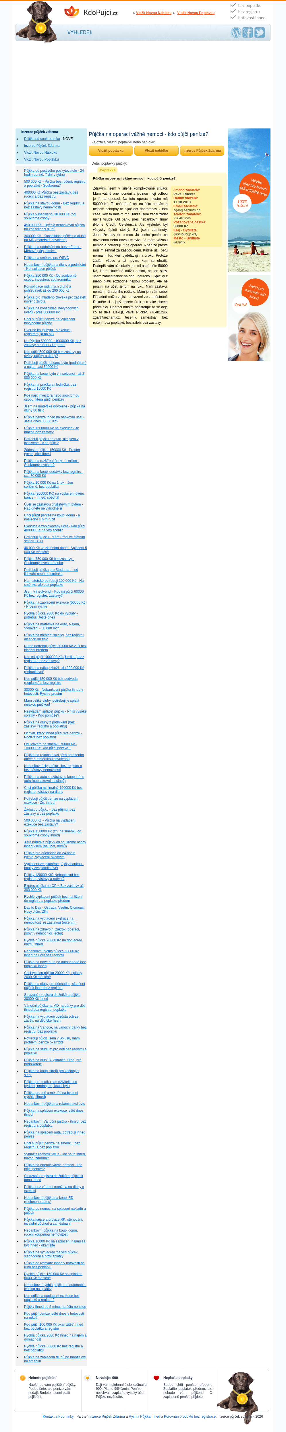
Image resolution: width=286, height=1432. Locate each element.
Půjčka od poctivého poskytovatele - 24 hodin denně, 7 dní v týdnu (54, 173)
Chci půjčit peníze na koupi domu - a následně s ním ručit (52, 517)
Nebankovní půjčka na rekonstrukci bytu (54, 1104)
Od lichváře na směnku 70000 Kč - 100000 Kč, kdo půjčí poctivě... (50, 746)
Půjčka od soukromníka (42, 139)
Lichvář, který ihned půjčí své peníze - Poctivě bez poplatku (53, 735)
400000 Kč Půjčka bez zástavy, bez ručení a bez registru (51, 194)
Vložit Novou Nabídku (153, 13)
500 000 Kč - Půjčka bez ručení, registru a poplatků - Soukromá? (54, 184)
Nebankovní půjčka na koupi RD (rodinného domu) (48, 1200)
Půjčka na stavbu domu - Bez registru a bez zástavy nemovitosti (54, 205)
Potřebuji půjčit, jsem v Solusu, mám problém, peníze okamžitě (52, 1040)
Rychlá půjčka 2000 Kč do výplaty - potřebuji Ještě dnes (51, 615)
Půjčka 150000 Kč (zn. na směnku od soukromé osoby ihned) (52, 833)
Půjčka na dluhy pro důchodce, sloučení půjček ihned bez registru (54, 986)
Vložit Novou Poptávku (195, 13)
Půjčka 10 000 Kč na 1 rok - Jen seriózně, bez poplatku (48, 485)
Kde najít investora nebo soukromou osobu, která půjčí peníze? (51, 397)
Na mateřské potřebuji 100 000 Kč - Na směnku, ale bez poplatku (54, 583)
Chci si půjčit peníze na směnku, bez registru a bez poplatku (52, 1145)
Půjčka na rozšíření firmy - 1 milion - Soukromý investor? (51, 463)
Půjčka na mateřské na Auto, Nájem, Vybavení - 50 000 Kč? (52, 626)
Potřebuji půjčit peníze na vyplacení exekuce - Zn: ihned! (51, 801)
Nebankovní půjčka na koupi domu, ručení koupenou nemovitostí (51, 1232)
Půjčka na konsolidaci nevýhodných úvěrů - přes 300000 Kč (51, 310)
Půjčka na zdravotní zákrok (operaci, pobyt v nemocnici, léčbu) (52, 931)
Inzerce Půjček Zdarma (41, 146)
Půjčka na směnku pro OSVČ (46, 258)
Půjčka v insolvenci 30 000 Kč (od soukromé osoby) (50, 216)
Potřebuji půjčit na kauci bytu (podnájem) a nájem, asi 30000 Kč (55, 365)
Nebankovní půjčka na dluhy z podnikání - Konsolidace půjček (55, 267)
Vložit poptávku (111, 151)
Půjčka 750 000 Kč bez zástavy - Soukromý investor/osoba (49, 561)
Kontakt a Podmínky (58, 1417)
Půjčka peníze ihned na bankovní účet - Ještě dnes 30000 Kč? (54, 419)
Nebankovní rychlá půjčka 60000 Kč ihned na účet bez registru (51, 953)
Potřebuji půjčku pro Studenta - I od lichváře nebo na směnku (51, 572)
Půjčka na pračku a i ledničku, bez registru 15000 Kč (50, 387)
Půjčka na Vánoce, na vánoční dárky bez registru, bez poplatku (55, 1029)
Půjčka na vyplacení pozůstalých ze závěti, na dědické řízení (51, 1019)
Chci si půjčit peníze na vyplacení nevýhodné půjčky (49, 321)
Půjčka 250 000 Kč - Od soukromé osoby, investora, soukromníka (50, 278)
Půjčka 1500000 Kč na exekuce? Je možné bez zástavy (51, 430)
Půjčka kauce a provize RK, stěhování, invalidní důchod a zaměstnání (53, 1222)
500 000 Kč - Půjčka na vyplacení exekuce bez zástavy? (49, 822)
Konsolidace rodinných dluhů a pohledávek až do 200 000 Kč (47, 288)
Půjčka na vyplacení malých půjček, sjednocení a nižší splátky (51, 1254)
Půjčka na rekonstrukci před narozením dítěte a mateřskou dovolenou (54, 757)
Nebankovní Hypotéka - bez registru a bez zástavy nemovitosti (53, 768)
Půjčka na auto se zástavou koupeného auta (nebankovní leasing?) (54, 779)
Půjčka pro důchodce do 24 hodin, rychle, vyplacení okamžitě (50, 855)
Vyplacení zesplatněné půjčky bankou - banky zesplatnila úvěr (54, 866)
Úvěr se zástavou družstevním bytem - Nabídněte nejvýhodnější (53, 506)
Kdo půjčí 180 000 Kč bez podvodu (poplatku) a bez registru (51, 681)
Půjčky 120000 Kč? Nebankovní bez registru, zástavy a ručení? (52, 877)
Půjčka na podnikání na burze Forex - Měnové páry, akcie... (52, 249)
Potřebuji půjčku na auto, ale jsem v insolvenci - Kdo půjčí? (51, 441)
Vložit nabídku (156, 151)
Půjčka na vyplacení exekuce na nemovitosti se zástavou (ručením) (50, 920)
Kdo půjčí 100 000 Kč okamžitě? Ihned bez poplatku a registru (53, 1326)
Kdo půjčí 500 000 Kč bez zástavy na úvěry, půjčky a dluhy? (52, 354)
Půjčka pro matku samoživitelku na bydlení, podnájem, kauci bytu (50, 1084)
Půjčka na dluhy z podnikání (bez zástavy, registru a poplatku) (49, 724)
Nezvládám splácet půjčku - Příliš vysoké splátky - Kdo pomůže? (55, 713)
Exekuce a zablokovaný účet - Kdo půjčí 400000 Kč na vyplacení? (54, 528)
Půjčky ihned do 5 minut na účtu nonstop (55, 1307)
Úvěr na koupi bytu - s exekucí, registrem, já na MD (48, 332)
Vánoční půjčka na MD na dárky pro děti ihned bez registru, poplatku (54, 1008)
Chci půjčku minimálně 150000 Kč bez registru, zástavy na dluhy (53, 790)
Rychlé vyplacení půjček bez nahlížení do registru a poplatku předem (53, 899)
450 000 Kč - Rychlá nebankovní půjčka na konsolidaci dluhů (54, 227)
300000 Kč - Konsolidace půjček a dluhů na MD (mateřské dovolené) (55, 238)
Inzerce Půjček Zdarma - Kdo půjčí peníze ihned (97, 12)
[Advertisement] (143, 85)
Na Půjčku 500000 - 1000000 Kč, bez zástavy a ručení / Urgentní (52, 343)
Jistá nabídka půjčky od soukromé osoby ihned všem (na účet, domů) (55, 844)
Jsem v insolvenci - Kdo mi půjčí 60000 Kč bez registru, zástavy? (54, 594)
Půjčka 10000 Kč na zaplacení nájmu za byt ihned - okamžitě (54, 1243)
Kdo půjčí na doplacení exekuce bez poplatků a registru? (52, 1298)
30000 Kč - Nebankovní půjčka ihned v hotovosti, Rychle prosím (53, 692)
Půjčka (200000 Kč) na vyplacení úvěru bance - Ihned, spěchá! (54, 495)
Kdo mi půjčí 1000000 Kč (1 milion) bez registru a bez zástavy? (54, 659)
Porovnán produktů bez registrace (190, 1417)
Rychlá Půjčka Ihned (144, 1417)
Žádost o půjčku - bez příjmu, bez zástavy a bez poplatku (49, 811)
